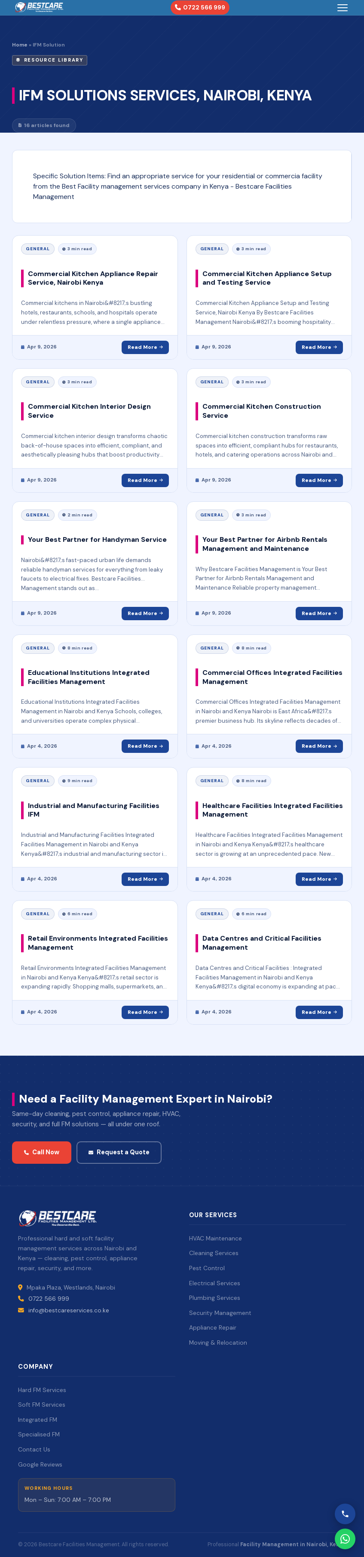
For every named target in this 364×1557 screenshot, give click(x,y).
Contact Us (34, 1449)
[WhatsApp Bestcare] (345, 1539)
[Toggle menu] (342, 8)
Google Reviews (40, 1464)
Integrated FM (37, 1419)
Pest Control (207, 1268)
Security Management (220, 1313)
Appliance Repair (212, 1327)
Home (20, 44)
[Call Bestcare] (345, 1514)
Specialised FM (39, 1434)
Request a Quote (119, 1152)
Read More (145, 347)
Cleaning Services (214, 1253)
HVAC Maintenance (215, 1238)
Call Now (41, 1152)
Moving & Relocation (218, 1342)
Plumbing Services (214, 1298)
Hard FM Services (42, 1390)
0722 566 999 (200, 7)
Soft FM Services (41, 1404)
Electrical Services (214, 1283)
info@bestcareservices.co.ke (68, 1310)
